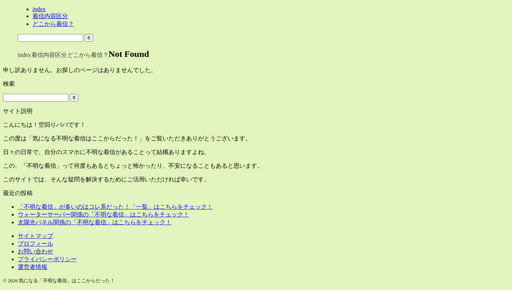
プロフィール (35, 243)
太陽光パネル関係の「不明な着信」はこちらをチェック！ (94, 222)
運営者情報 (32, 267)
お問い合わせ (35, 251)
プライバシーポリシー (47, 259)
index (24, 55)
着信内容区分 (49, 55)
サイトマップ (35, 236)
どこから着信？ (88, 55)
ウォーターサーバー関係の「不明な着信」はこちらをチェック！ (103, 214)
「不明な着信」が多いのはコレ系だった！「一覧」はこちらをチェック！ (115, 207)
